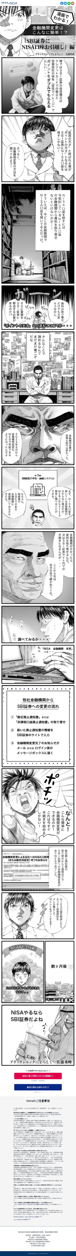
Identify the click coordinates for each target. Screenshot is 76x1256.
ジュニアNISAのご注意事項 (21, 1219)
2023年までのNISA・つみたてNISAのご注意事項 (27, 1216)
